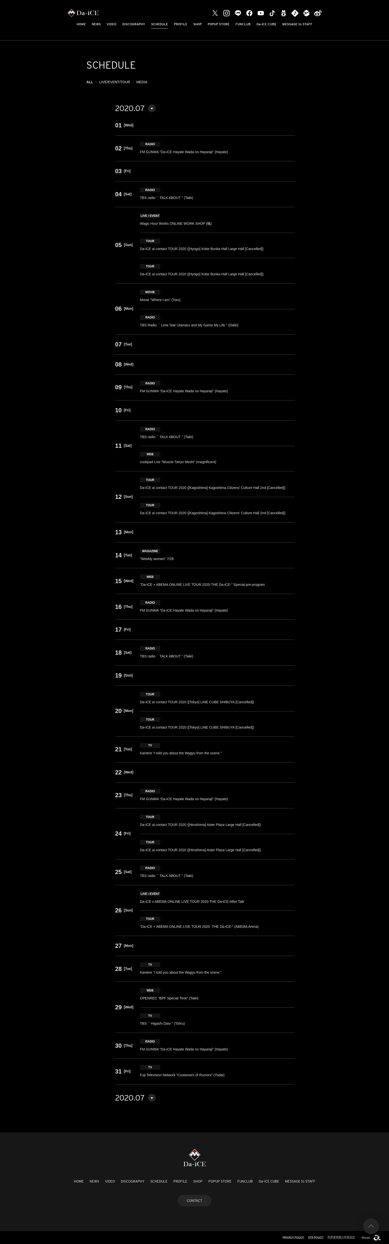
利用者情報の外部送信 (341, 1237)
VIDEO (111, 24)
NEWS (96, 24)
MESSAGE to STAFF (297, 24)
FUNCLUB (243, 24)
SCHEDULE (159, 24)
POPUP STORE (218, 24)
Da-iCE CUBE (266, 24)
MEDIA (141, 82)
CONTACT (194, 1201)
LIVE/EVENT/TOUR (114, 82)
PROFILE (180, 24)
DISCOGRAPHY (133, 24)
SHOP (197, 24)
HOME (81, 24)
